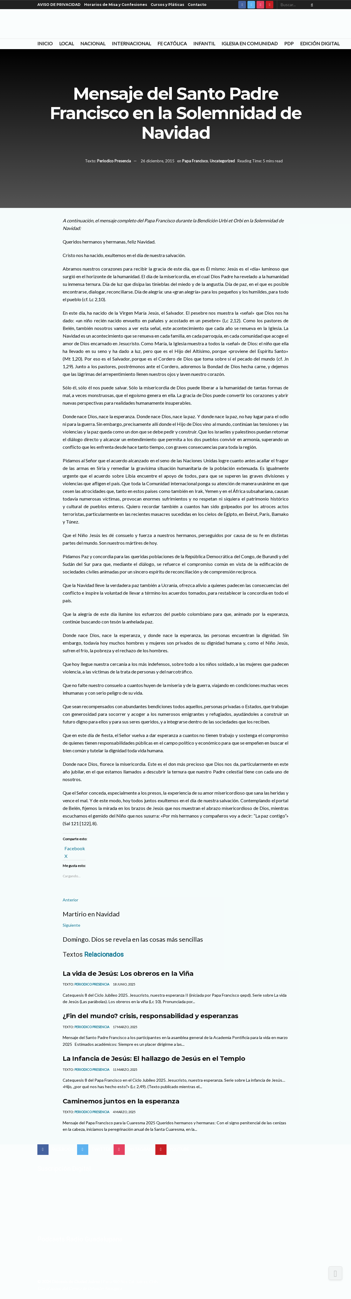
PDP (289, 43)
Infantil (204, 43)
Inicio (45, 43)
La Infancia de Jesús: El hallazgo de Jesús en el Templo (154, 1058)
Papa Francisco (195, 161)
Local (66, 43)
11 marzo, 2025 (124, 1069)
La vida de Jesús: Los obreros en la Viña (128, 973)
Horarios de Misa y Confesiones (115, 4)
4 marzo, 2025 (123, 1112)
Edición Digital (320, 43)
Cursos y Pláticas (167, 4)
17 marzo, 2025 (124, 1027)
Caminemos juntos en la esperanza (121, 1101)
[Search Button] (311, 4)
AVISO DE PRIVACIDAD (59, 4)
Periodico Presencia (114, 161)
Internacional (131, 43)
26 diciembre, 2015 (157, 161)
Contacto (197, 4)
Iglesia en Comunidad (250, 43)
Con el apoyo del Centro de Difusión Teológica (79, 1288)
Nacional (92, 43)
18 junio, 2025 (123, 984)
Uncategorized (222, 161)
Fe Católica (172, 43)
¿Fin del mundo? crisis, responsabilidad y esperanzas (150, 1016)
